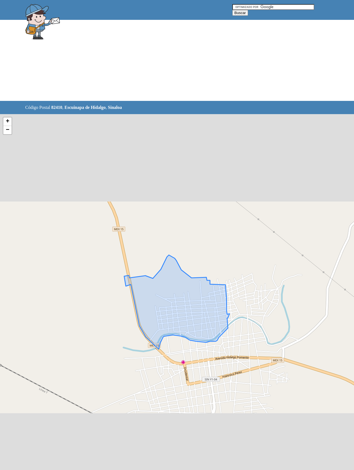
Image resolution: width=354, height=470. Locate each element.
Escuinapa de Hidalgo (85, 107)
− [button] (7, 130)
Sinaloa (115, 107)
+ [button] (7, 121)
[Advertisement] (163, 60)
